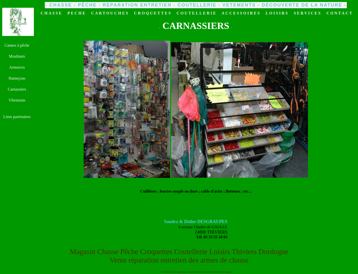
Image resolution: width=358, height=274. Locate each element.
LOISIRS (277, 13)
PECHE (76, 13)
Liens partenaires (17, 117)
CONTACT (339, 13)
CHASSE (51, 13)
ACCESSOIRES (241, 13)
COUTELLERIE (197, 13)
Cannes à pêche (16, 45)
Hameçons (16, 78)
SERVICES (307, 13)
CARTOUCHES (110, 13)
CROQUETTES (153, 13)
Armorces (17, 67)
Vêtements (16, 100)
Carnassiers (17, 89)
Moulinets (17, 56)
